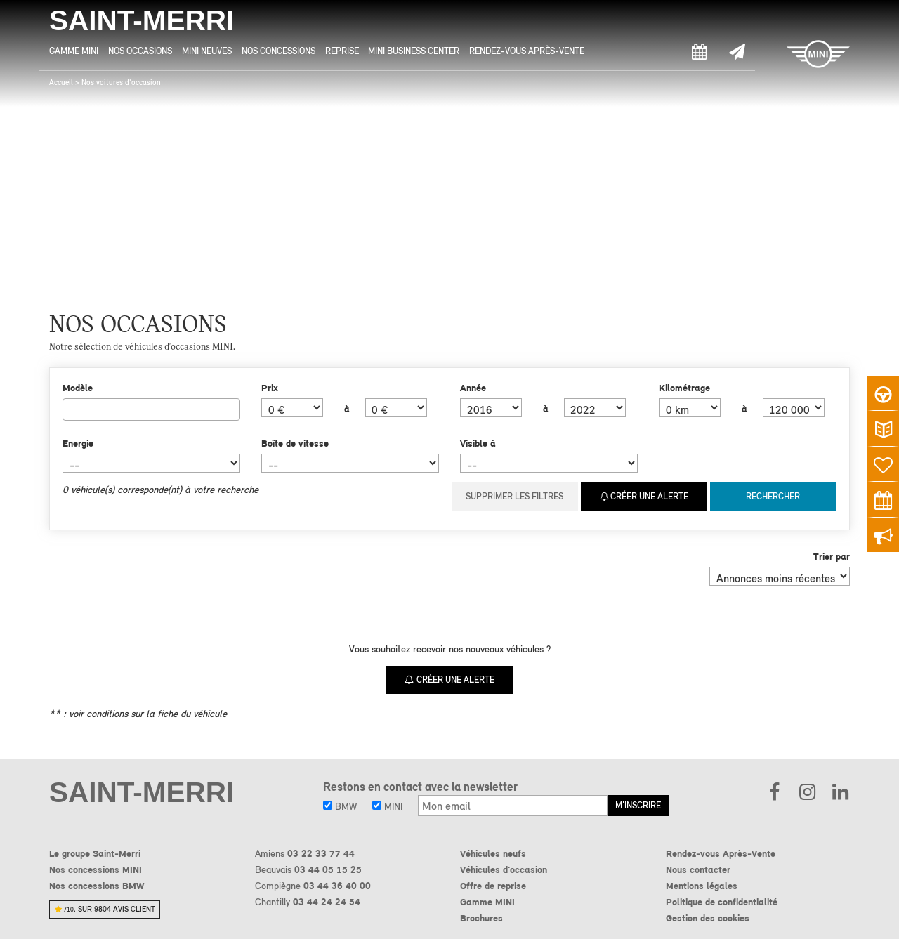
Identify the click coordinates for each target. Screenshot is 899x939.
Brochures (481, 918)
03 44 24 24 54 (326, 901)
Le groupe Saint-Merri (94, 853)
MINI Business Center (413, 51)
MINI (387, 806)
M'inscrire (638, 805)
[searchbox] (70, 408)
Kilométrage (684, 387)
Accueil (61, 82)
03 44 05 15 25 (328, 869)
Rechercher (773, 496)
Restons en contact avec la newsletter (420, 787)
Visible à (478, 443)
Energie (78, 443)
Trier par (831, 556)
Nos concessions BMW (96, 885)
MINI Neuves (207, 51)
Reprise (342, 51)
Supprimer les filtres (514, 496)
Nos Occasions (140, 51)
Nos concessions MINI (95, 869)
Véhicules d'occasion (503, 869)
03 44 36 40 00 (337, 885)
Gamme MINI (73, 51)
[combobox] (151, 409)
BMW (340, 806)
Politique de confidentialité (721, 901)
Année (473, 387)
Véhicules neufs (493, 853)
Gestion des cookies (707, 918)
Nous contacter (698, 869)
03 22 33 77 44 (321, 853)
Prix (269, 387)
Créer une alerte (644, 496)
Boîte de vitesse (295, 443)
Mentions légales (701, 885)
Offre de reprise (493, 885)
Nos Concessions (278, 51)
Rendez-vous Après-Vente (526, 51)
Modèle (78, 387)
